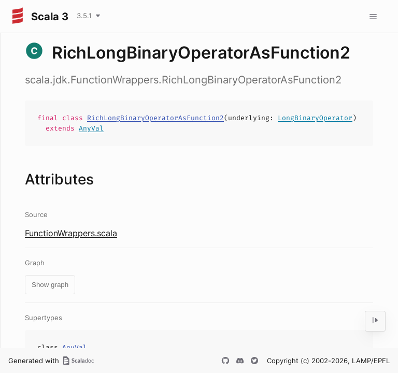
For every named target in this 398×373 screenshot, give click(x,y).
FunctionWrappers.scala (71, 233)
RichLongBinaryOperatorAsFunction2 (155, 117)
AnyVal (91, 128)
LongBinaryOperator (315, 117)
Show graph (50, 285)
